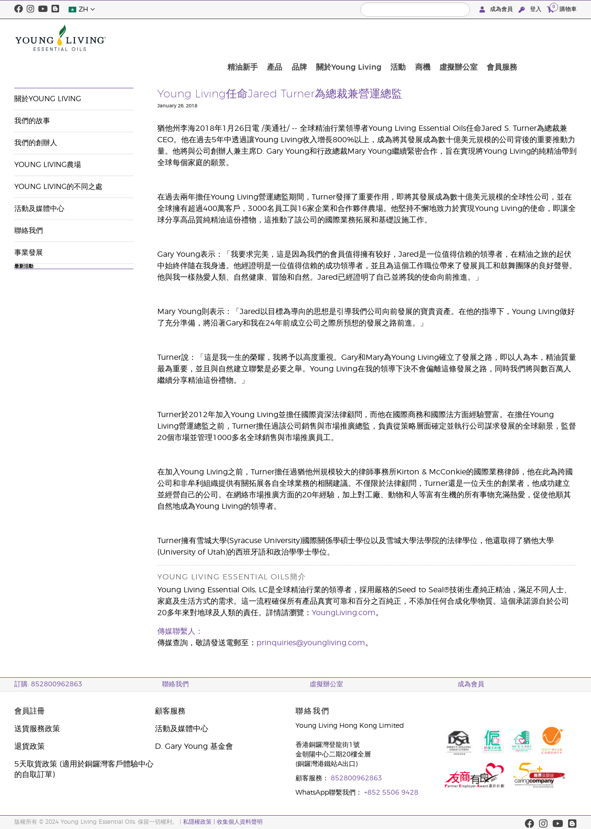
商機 (486, 38)
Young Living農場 (47, 164)
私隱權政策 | (199, 822)
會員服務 (558, 38)
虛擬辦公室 (518, 38)
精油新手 (323, 38)
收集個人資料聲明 (240, 822)
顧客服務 (170, 711)
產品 (352, 38)
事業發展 (28, 252)
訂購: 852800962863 (48, 684)
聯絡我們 (28, 230)
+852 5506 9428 (391, 792)
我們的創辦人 (35, 143)
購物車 (562, 9)
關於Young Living (419, 38)
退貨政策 (29, 746)
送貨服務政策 (37, 729)
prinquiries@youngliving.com (310, 643)
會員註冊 (29, 711)
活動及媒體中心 (60, 65)
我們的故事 (32, 121)
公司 (21, 65)
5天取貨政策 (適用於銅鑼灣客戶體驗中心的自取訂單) (83, 769)
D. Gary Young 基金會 (194, 746)
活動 (465, 38)
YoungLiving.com (344, 613)
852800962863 (356, 778)
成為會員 (497, 9)
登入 (531, 9)
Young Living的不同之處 (58, 186)
